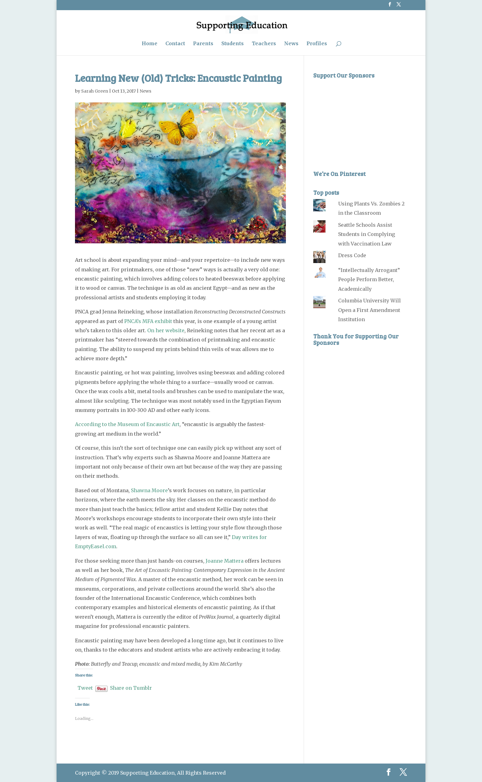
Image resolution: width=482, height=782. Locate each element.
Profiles (316, 43)
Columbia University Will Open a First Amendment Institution (369, 309)
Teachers (264, 43)
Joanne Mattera (224, 561)
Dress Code (352, 255)
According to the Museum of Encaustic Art (127, 424)
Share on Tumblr (131, 687)
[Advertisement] (359, 120)
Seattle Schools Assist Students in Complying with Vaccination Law (366, 234)
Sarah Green (94, 91)
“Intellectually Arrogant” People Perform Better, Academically (369, 279)
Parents (203, 43)
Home (149, 43)
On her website (165, 330)
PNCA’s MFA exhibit (148, 321)
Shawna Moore (149, 490)
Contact (175, 43)
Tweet (85, 687)
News (291, 43)
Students (232, 43)
